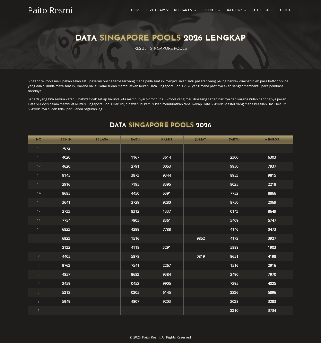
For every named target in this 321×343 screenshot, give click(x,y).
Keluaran (183, 10)
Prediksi (208, 10)
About (285, 10)
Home (136, 10)
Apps (270, 10)
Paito (256, 10)
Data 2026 (233, 10)
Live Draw (155, 10)
